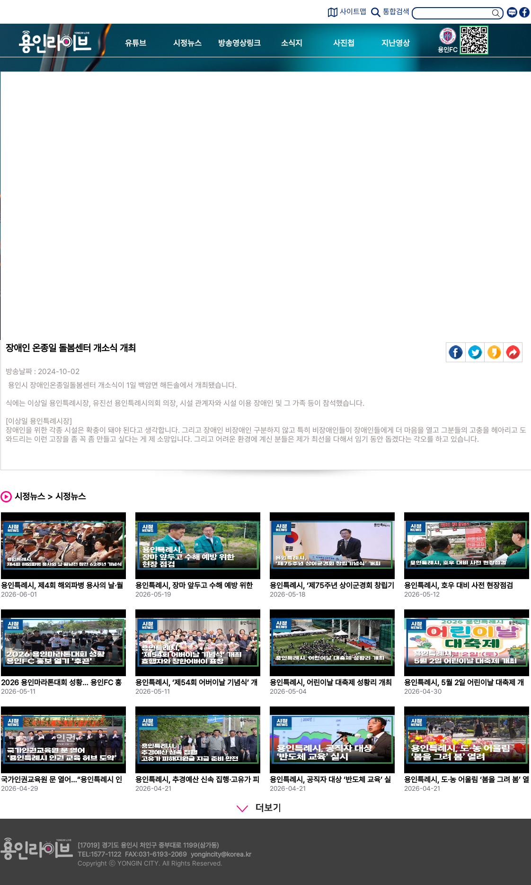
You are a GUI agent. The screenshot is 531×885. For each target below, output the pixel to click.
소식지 (291, 43)
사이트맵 (353, 11)
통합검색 (396, 11)
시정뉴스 (187, 43)
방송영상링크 (239, 43)
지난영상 (395, 43)
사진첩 (343, 43)
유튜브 (135, 43)
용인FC (448, 42)
